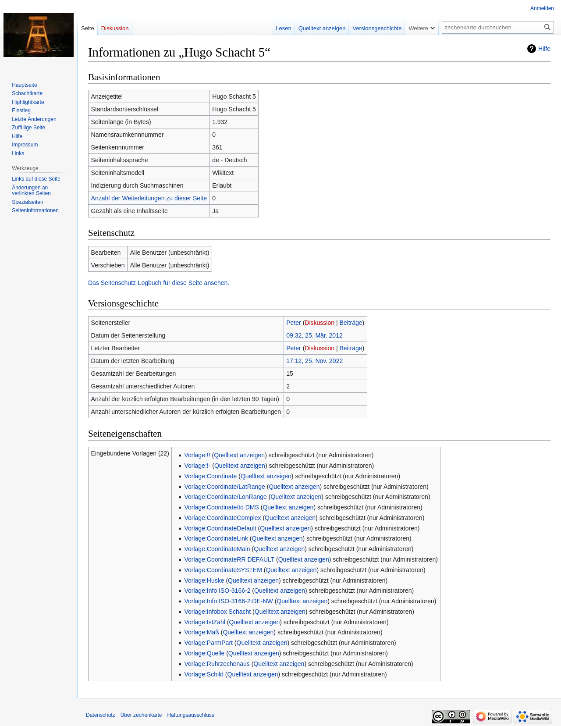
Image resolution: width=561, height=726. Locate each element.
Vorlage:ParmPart (208, 642)
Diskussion (319, 322)
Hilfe (544, 48)
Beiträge (350, 322)
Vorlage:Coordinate (210, 476)
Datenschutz (100, 715)
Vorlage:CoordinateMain (217, 548)
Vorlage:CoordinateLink (216, 538)
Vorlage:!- (197, 465)
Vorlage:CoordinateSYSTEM (223, 569)
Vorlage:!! (197, 455)
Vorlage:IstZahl (204, 622)
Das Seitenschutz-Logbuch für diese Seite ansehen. (158, 282)
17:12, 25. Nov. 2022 (314, 360)
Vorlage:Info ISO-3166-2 (217, 590)
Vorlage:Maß (201, 632)
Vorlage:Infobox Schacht (217, 611)
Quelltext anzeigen (239, 455)
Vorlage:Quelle (204, 653)
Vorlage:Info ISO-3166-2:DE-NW (228, 601)
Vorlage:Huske (204, 580)
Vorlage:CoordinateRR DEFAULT (229, 559)
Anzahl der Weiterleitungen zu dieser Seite (149, 198)
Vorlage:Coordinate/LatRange (224, 486)
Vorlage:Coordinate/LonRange (225, 496)
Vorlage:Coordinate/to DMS (221, 507)
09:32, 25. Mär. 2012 (314, 335)
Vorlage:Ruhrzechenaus (216, 663)
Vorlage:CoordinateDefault (220, 528)
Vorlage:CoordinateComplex (222, 517)
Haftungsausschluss (190, 715)
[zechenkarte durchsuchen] (498, 27)
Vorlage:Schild (204, 674)
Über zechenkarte (141, 715)
